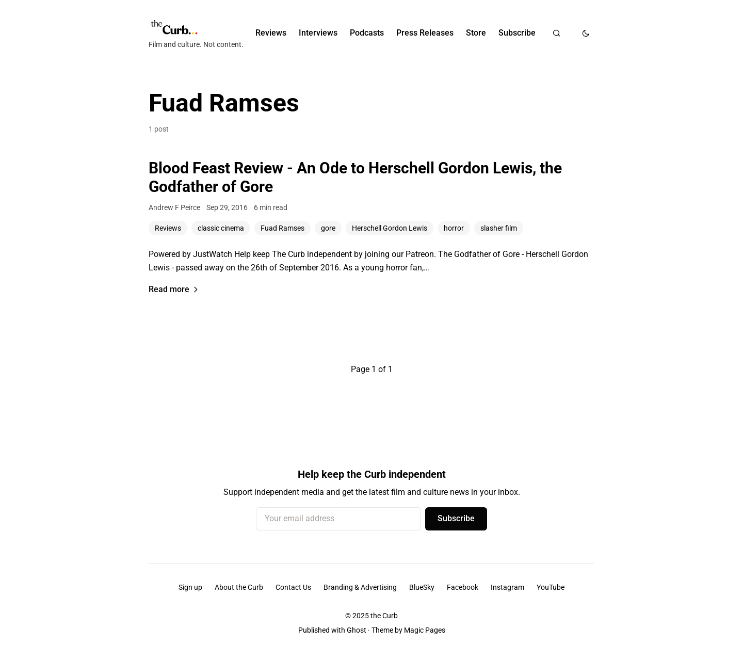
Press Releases (425, 33)
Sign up (190, 587)
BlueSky (421, 587)
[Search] (556, 33)
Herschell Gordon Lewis (389, 228)
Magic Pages (424, 630)
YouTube (550, 587)
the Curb (384, 615)
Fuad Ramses (282, 228)
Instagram (507, 587)
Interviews (318, 33)
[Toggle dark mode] (585, 33)
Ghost (356, 630)
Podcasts (367, 33)
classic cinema (221, 228)
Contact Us (293, 587)
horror (454, 228)
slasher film (498, 228)
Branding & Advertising (360, 587)
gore (328, 228)
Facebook (462, 587)
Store (476, 33)
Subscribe (517, 33)
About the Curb (239, 587)
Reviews (270, 33)
